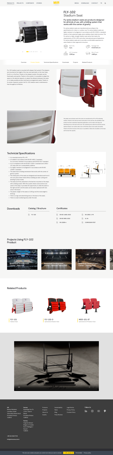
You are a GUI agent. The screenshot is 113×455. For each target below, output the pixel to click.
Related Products (87, 62)
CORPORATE (30, 3)
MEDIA (77, 3)
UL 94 (86, 218)
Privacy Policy (71, 410)
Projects (75, 62)
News (56, 410)
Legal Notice (70, 407)
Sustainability (58, 407)
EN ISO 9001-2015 (65, 218)
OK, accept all (68, 453)
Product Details (35, 62)
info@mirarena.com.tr (13, 439)
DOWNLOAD (85, 3)
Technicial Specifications (51, 62)
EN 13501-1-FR (89, 214)
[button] (22, 52)
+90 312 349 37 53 (12, 436)
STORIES (39, 3)
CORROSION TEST (90, 222)
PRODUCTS (10, 3)
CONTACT (94, 3)
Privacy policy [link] (87, 453)
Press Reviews (59, 415)
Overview (23, 62)
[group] (22, 259)
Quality (44, 415)
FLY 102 (33, 214)
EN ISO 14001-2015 (65, 214)
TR (101, 3)
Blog (56, 412)
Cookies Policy (71, 412)
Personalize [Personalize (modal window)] (79, 453)
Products (45, 407)
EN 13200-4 (63, 222)
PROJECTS (20, 3)
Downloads (65, 62)
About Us (45, 412)
